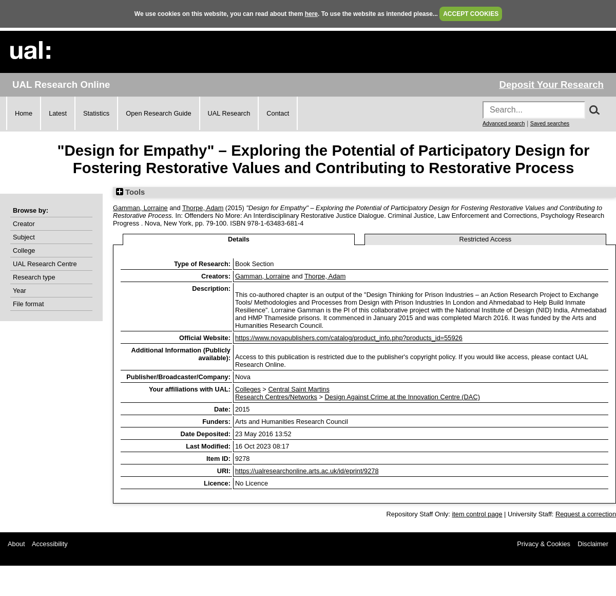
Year (19, 290)
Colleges (248, 389)
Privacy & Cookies (543, 544)
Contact (277, 113)
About (16, 544)
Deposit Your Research (551, 84)
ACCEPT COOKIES (470, 13)
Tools (130, 192)
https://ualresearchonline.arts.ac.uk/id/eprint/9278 (307, 471)
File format (28, 304)
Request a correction (585, 514)
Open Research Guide (158, 113)
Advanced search (504, 123)
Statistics (96, 113)
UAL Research (229, 113)
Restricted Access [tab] (485, 239)
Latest (58, 113)
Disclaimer (593, 544)
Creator (24, 224)
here (311, 13)
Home (23, 113)
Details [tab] (238, 239)
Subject (24, 237)
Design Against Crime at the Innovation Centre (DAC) (402, 397)
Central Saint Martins (298, 389)
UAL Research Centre (45, 264)
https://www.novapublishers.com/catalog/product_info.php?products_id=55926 (349, 338)
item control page (477, 514)
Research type (34, 277)
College (24, 250)
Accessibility (50, 544)
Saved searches (549, 123)
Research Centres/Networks (276, 397)
